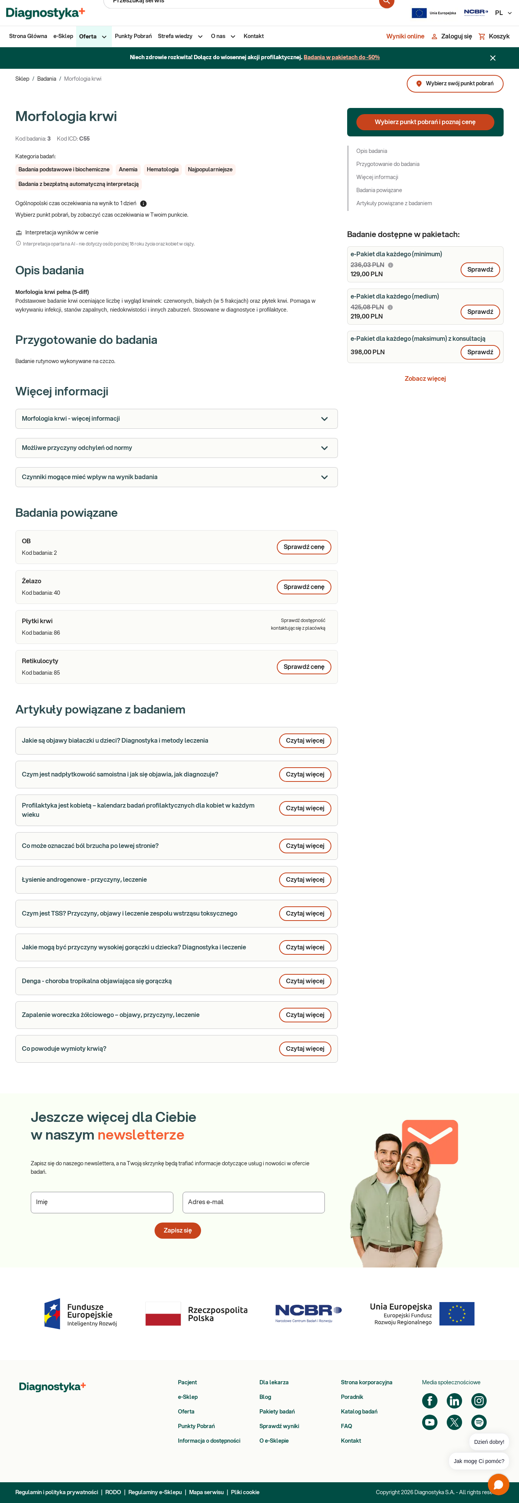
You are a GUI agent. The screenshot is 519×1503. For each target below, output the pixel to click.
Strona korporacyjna (367, 1382)
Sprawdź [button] (480, 270)
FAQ (346, 1426)
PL (504, 13)
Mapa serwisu (206, 1492)
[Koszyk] (494, 36)
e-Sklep (188, 1397)
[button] (64, 170)
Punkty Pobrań (196, 1426)
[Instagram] (479, 1400)
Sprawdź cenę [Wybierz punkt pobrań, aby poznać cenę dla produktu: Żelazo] (304, 587)
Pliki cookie (245, 1492)
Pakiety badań (277, 1412)
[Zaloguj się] (451, 36)
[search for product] (386, 13)
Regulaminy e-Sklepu (155, 1492)
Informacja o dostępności (209, 1441)
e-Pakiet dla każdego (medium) (395, 297)
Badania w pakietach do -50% (342, 57)
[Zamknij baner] (492, 58)
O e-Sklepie (274, 1441)
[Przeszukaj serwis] (246, 13)
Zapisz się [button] (178, 1231)
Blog (265, 1397)
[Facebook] (429, 1400)
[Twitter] (454, 1422)
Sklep (22, 79)
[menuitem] (28, 36)
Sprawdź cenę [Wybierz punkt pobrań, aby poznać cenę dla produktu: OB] (304, 547)
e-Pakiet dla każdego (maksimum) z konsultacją (418, 339)
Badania (46, 79)
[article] (177, 547)
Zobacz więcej (425, 379)
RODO (113, 1492)
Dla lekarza (274, 1382)
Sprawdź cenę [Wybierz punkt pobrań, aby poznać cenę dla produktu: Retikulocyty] (304, 667)
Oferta (186, 1412)
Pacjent (187, 1382)
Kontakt (351, 1441)
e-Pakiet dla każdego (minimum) (396, 254)
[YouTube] (429, 1422)
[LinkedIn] (454, 1400)
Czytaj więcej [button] (305, 741)
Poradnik (352, 1397)
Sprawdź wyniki (279, 1426)
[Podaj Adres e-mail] (254, 1202)
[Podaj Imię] (102, 1202)
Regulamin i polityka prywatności (56, 1492)
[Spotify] (479, 1422)
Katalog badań (359, 1412)
